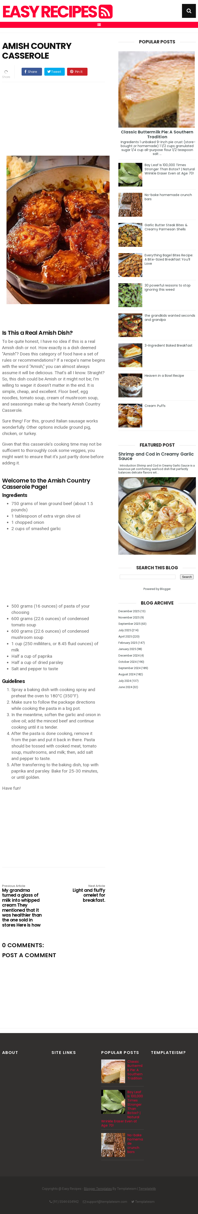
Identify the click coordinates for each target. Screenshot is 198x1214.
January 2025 (127, 649)
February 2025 (127, 642)
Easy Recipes (56, 11)
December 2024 (129, 655)
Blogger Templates (98, 1189)
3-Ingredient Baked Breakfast (168, 345)
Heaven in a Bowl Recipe (164, 375)
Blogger (165, 589)
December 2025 (129, 611)
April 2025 (125, 636)
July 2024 (124, 681)
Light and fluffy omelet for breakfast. (84, 893)
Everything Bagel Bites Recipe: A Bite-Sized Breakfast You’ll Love (169, 259)
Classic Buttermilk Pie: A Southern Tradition (157, 134)
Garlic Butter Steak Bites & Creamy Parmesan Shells (166, 227)
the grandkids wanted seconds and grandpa (170, 317)
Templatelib (147, 1189)
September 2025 (129, 623)
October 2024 (127, 661)
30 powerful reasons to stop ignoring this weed (168, 287)
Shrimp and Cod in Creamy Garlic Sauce (156, 456)
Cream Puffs (155, 405)
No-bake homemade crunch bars (168, 197)
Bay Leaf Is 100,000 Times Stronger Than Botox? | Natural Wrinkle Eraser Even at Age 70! (170, 169)
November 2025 (129, 617)
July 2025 (124, 630)
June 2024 (125, 687)
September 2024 (129, 668)
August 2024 (126, 674)
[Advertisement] (58, 118)
